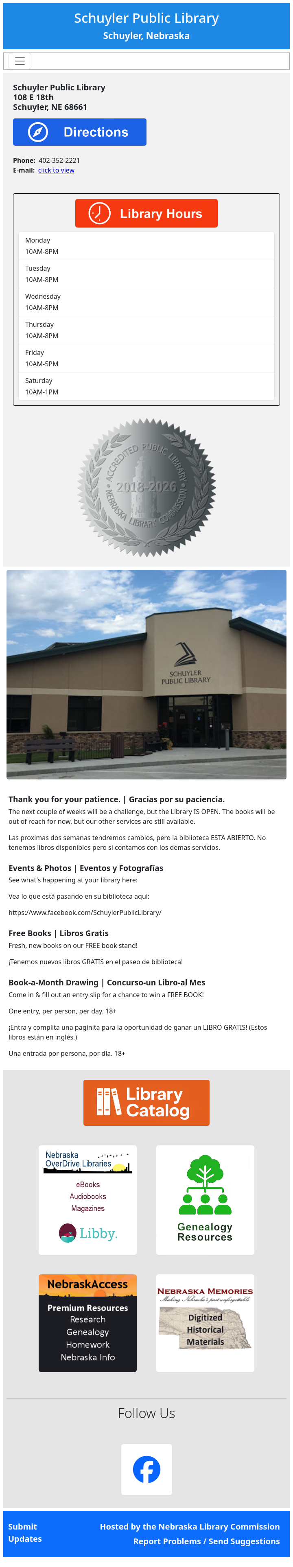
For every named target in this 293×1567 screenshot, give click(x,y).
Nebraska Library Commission (219, 1526)
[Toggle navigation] (20, 61)
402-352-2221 (59, 160)
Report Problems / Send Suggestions (206, 1541)
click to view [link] (56, 170)
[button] (88, 1200)
